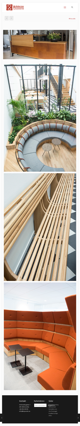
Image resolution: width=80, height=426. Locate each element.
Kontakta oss (53, 409)
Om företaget (53, 411)
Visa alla (72, 19)
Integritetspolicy (54, 405)
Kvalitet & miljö (53, 413)
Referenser (52, 407)
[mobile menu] (65, 7)
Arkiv (50, 415)
